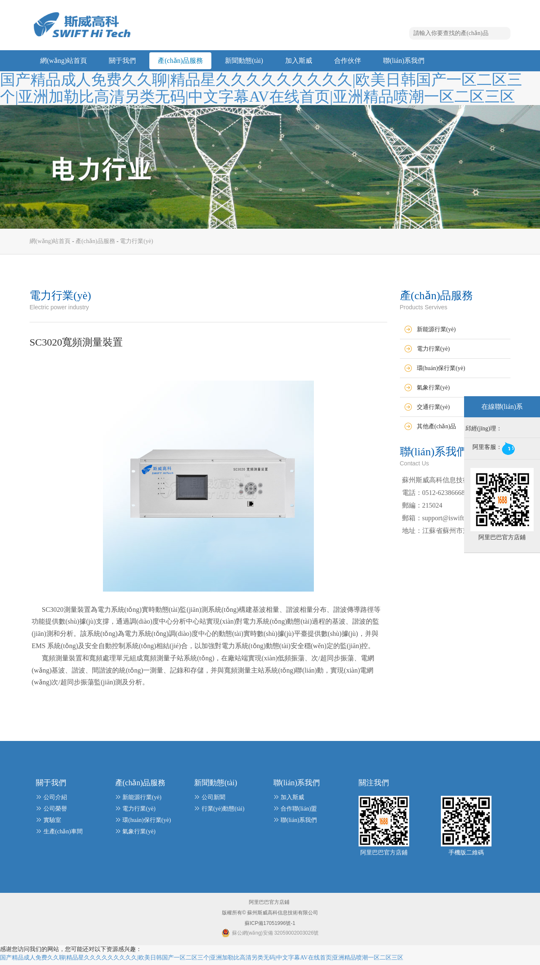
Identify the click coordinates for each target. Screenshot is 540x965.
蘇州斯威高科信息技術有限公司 (282, 916)
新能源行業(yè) (436, 332)
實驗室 (52, 823)
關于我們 (122, 61)
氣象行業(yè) (433, 390)
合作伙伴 (347, 61)
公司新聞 (213, 800)
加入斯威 (298, 61)
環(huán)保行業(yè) (441, 371)
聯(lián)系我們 (404, 61)
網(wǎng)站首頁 (63, 61)
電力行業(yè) (136, 244)
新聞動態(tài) (244, 61)
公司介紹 (55, 800)
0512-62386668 (443, 495)
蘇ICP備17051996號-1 (270, 926)
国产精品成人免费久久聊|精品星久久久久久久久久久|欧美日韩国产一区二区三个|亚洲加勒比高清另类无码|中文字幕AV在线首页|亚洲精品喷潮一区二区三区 (261, 88)
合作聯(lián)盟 (299, 811)
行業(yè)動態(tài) (223, 811)
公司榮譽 (55, 811)
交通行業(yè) (433, 410)
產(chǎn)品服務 (180, 61)
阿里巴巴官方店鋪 (269, 905)
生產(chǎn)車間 (63, 834)
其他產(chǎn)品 (436, 429)
